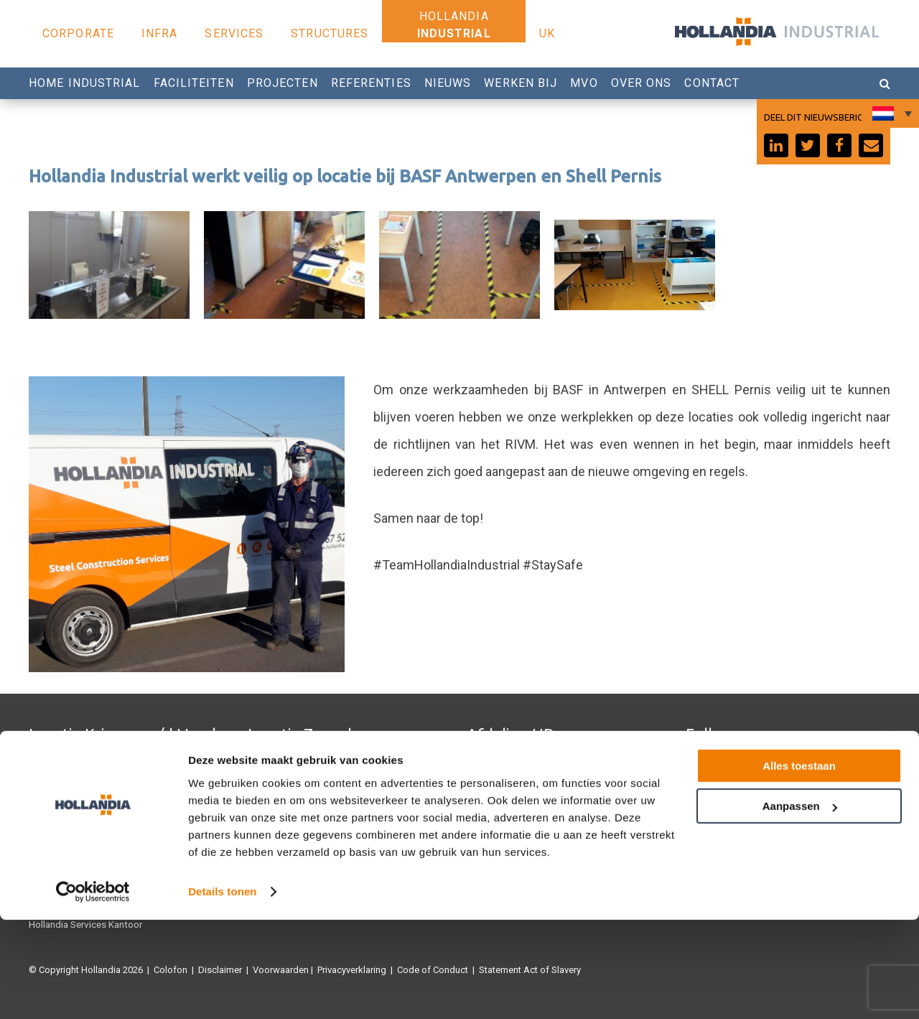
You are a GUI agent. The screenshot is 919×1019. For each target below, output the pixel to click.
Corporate (78, 33)
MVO (583, 83)
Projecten (282, 83)
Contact (712, 83)
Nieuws (448, 83)
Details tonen (222, 991)
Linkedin (703, 809)
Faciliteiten (194, 83)
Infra (159, 33)
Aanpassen (799, 905)
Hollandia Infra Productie (80, 765)
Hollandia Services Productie (88, 787)
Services (234, 33)
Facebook (707, 765)
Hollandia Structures (290, 765)
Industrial (454, 33)
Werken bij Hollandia (509, 809)
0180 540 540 (503, 787)
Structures (329, 33)
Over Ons (641, 83)
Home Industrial (85, 83)
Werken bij (520, 83)
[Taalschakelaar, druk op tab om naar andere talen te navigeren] (890, 113)
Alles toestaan (799, 865)
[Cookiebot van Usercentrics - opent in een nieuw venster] (93, 991)
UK (547, 33)
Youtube (703, 787)
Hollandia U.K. (58, 809)
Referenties (371, 83)
